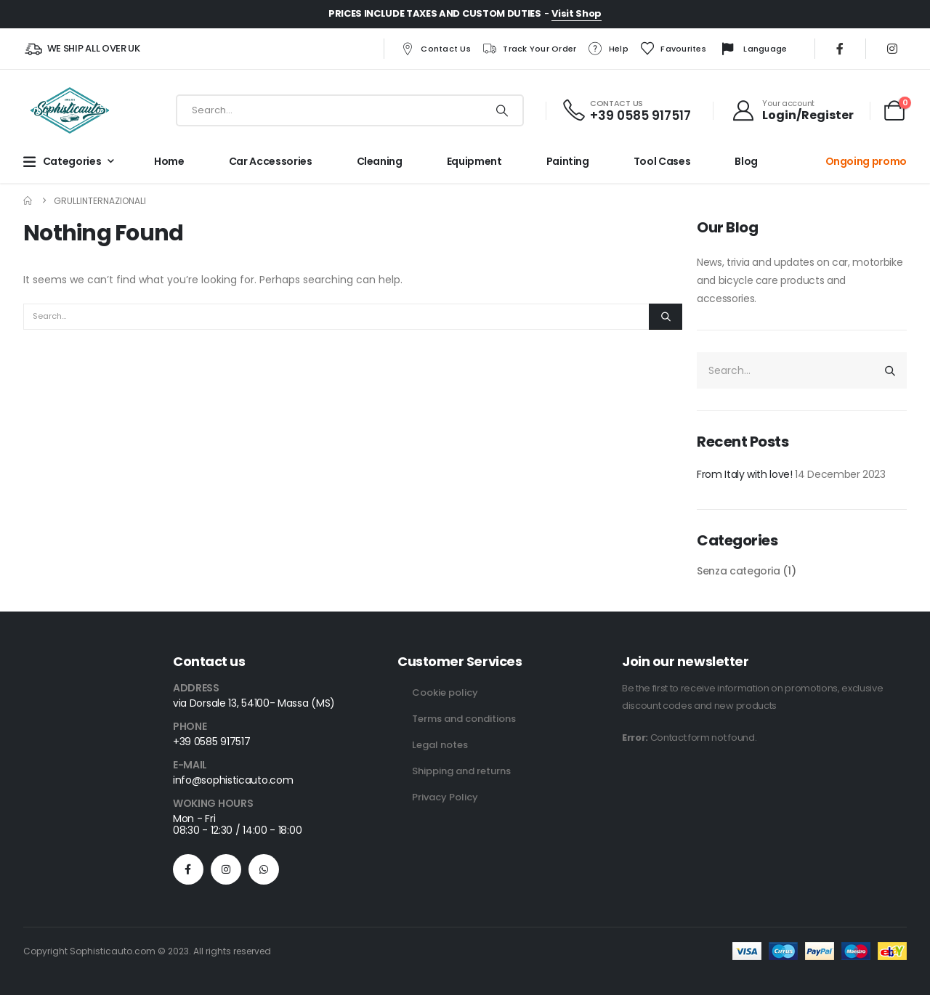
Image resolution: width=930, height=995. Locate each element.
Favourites (672, 48)
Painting (567, 161)
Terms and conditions (464, 719)
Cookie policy (445, 692)
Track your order (529, 48)
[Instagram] (892, 48)
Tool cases (662, 161)
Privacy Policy (445, 797)
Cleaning (380, 161)
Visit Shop (576, 13)
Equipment (474, 161)
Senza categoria (738, 571)
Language (752, 49)
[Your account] (792, 110)
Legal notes (440, 745)
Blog (746, 161)
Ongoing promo (866, 161)
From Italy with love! (745, 474)
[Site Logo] (69, 110)
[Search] (502, 110)
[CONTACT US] (626, 110)
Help (608, 48)
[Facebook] (839, 48)
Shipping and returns (461, 771)
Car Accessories (270, 161)
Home (169, 161)
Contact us (435, 48)
